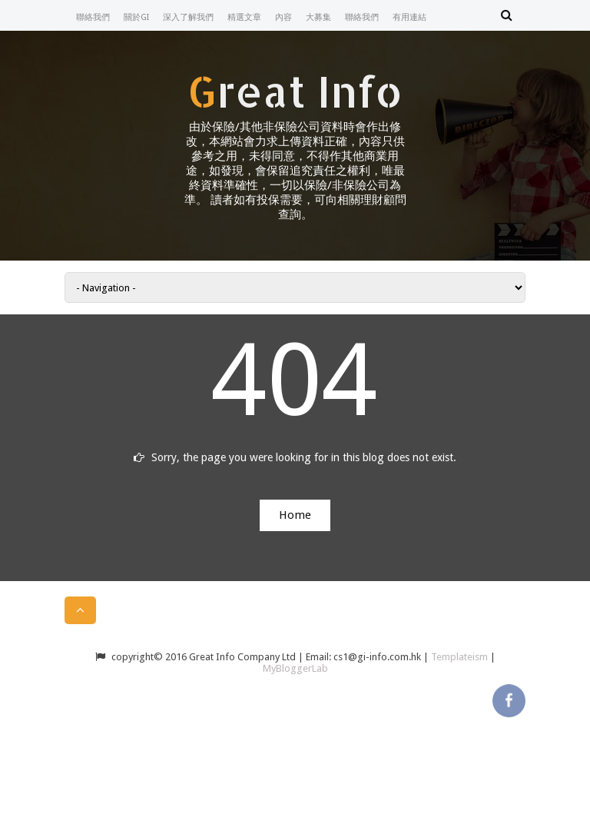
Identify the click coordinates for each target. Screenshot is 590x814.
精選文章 (244, 17)
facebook (508, 699)
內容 (283, 17)
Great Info (295, 90)
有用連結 (409, 17)
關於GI (136, 17)
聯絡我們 (93, 17)
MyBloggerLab (295, 668)
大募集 (318, 17)
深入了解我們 (188, 17)
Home (295, 515)
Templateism (459, 657)
